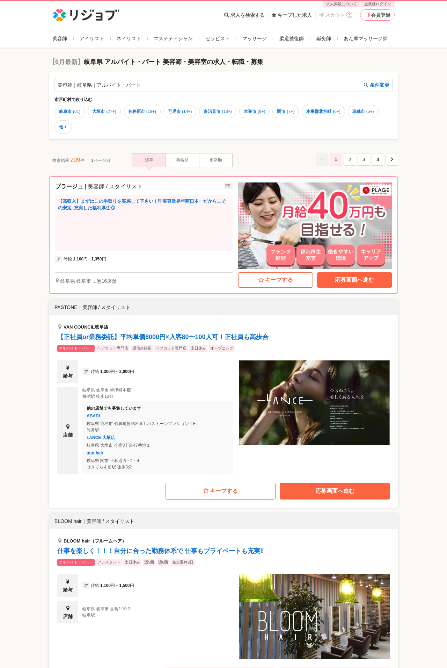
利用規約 (233, 659)
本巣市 (254, 111)
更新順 (216, 159)
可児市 (180, 111)
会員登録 (377, 15)
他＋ (63, 126)
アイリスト (92, 38)
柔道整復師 (291, 38)
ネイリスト (129, 38)
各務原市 (142, 111)
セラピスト (217, 38)
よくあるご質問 (69, 659)
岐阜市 (69, 111)
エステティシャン (173, 38)
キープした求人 (292, 15)
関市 (285, 111)
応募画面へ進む (354, 280)
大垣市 (104, 111)
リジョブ (60, 629)
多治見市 (218, 111)
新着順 (182, 159)
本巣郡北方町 (323, 111)
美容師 (59, 38)
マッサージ (254, 38)
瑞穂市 (363, 111)
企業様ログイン (377, 4)
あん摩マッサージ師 (366, 38)
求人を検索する (244, 15)
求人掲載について (341, 4)
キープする (275, 280)
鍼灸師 (323, 38)
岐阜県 (97, 629)
